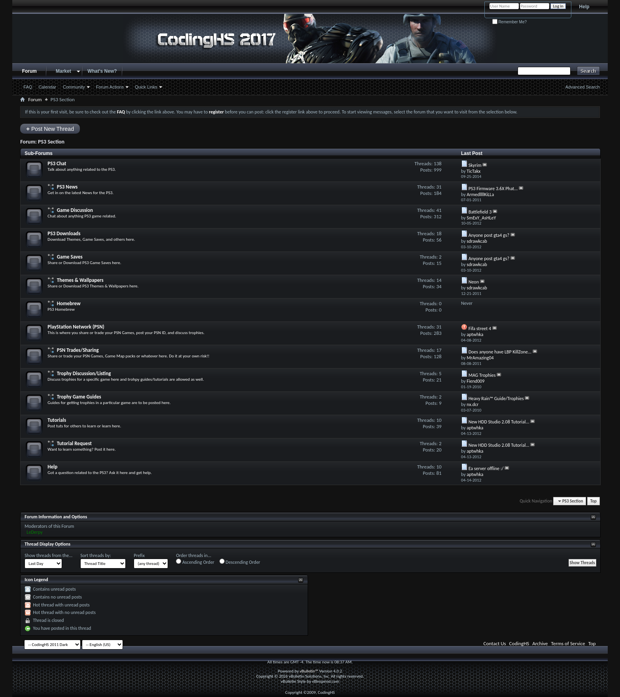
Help (584, 6)
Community (74, 87)
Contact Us (495, 643)
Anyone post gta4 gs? (489, 235)
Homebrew (69, 303)
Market (63, 71)
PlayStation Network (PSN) (75, 327)
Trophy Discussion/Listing (84, 373)
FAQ (27, 87)
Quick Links (146, 87)
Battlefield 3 (480, 212)
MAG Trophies (482, 375)
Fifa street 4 (480, 328)
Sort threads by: (95, 555)
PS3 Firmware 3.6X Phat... (493, 188)
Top (593, 501)
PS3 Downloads (63, 233)
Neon (474, 282)
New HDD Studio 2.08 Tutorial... (499, 422)
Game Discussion (75, 210)
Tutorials (56, 420)
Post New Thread (50, 128)
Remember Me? (509, 22)
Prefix (139, 555)
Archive (540, 643)
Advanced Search (582, 87)
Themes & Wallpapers (80, 280)
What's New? (102, 71)
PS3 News (67, 187)
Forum (29, 71)
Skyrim (475, 165)
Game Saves (70, 257)
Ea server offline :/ (486, 468)
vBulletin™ (309, 671)
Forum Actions (110, 87)
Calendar (47, 87)
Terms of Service (568, 643)
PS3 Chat (56, 163)
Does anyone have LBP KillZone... (500, 352)
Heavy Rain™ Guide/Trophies (496, 398)
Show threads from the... (48, 555)
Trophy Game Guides (79, 397)
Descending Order (239, 562)
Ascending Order (195, 562)
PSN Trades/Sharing (78, 350)
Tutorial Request (74, 443)
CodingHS (519, 643)
